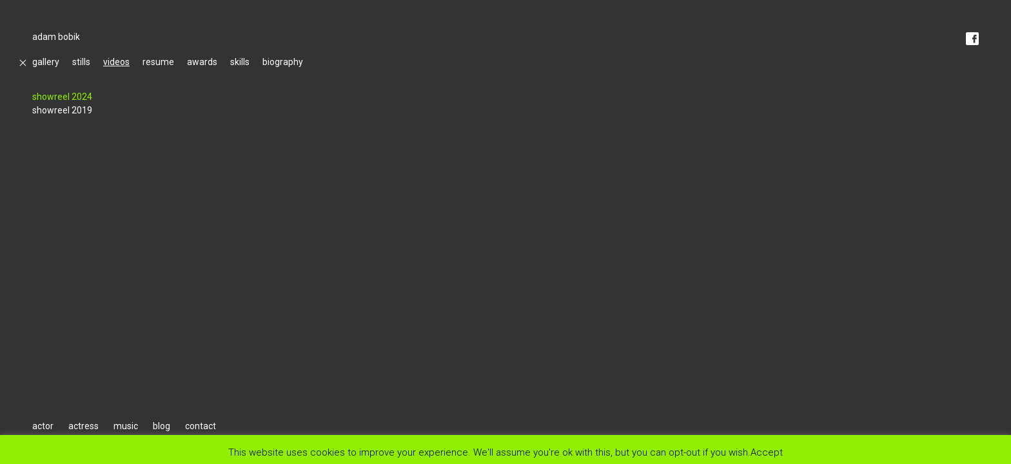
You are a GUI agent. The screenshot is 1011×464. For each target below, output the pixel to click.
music (125, 426)
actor (43, 426)
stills (81, 62)
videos (116, 62)
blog (161, 426)
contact (200, 426)
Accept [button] (767, 452)
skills (240, 62)
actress (83, 426)
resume (158, 62)
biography (282, 62)
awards (202, 62)
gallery (45, 62)
